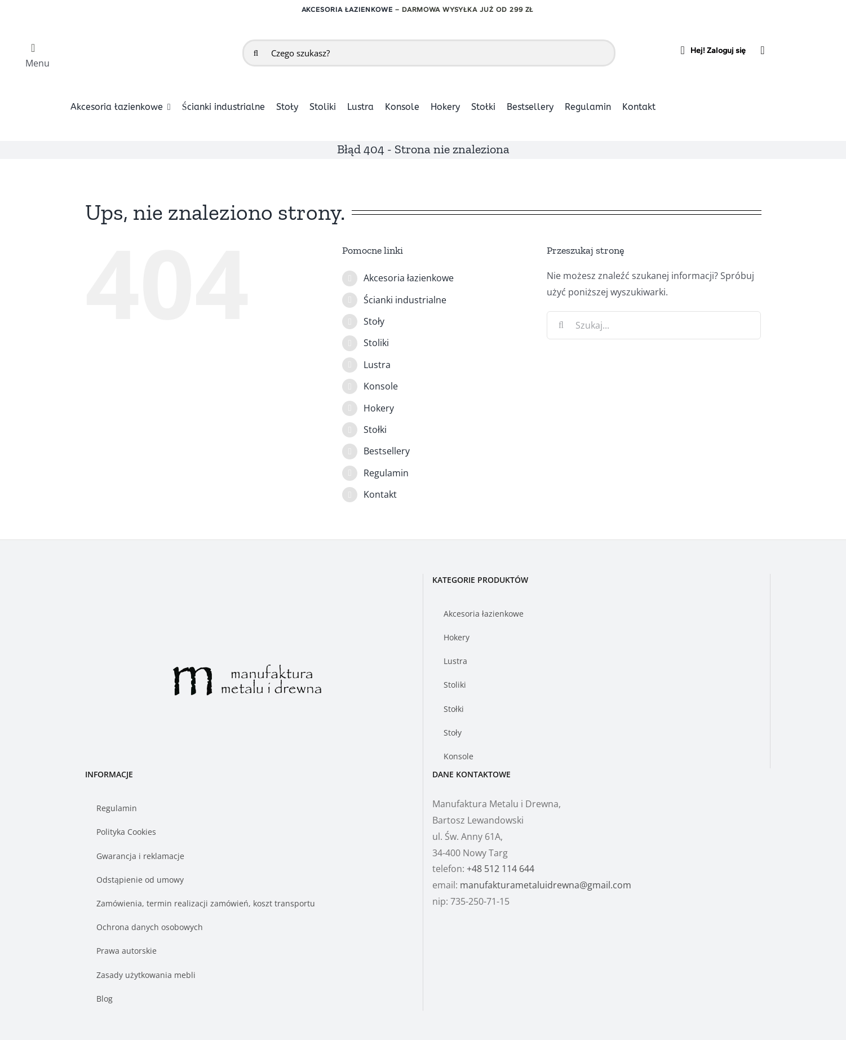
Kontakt (380, 494)
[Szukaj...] (654, 325)
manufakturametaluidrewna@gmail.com (545, 885)
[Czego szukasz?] (428, 53)
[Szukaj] (255, 53)
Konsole (381, 386)
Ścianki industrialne (405, 300)
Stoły (374, 321)
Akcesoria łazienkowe (347, 10)
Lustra (377, 365)
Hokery (379, 408)
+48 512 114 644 (500, 868)
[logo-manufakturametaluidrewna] (149, 39)
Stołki (375, 429)
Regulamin (386, 473)
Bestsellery (387, 451)
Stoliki (376, 343)
